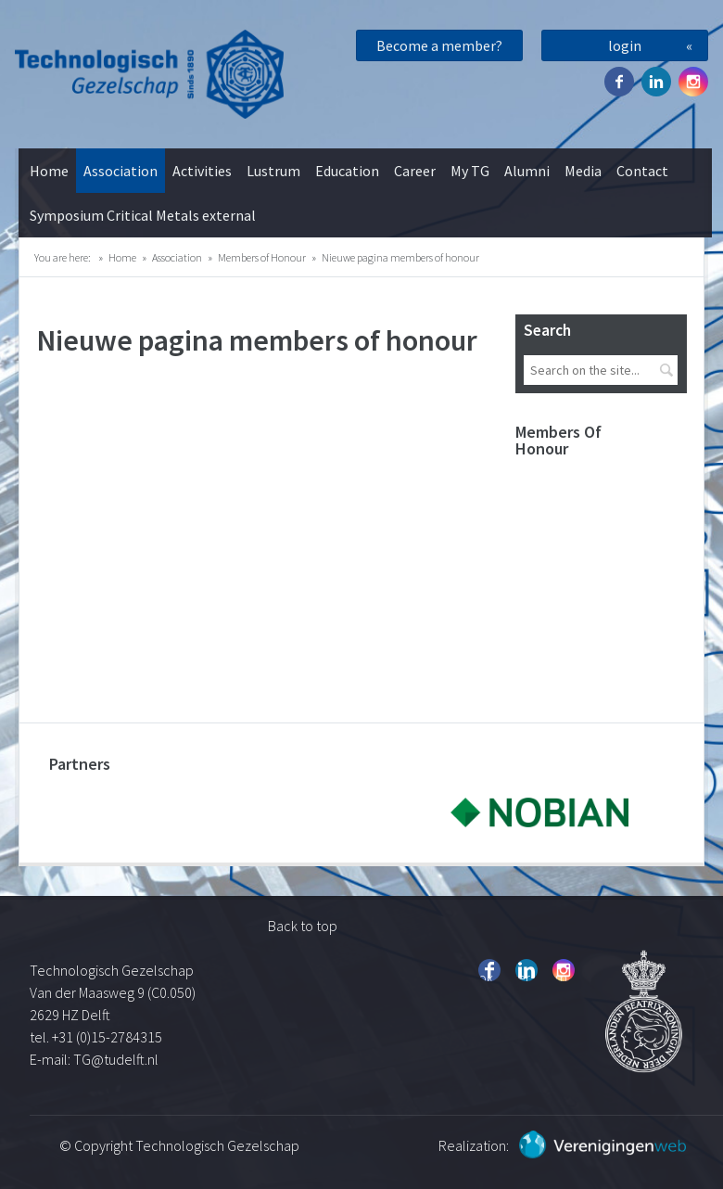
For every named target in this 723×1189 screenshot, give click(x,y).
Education (347, 170)
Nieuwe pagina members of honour (400, 257)
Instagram (693, 81)
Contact (642, 170)
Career (415, 170)
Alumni (527, 170)
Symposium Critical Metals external (143, 215)
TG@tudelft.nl (117, 1059)
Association (120, 170)
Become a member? (439, 45)
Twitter (656, 81)
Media (583, 170)
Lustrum (273, 170)
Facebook (619, 81)
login (624, 45)
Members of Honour (262, 257)
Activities (202, 170)
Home (49, 170)
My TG (469, 170)
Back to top (302, 925)
